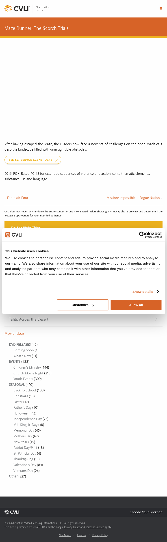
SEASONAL (17, 384)
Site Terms (65, 535)
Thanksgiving (23, 459)
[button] (146, 512)
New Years (21, 442)
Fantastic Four (17, 198)
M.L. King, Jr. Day (25, 425)
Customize (83, 305)
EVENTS (14, 361)
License (81, 535)
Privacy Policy (72, 527)
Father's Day (22, 407)
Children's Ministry (27, 367)
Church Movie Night (28, 373)
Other (13, 476)
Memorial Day (23, 430)
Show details (142, 292)
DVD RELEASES (20, 344)
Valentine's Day (24, 465)
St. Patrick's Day (24, 453)
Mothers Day (22, 436)
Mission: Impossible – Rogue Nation (133, 198)
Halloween (21, 413)
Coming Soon (23, 350)
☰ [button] (161, 8)
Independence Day (27, 419)
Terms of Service (95, 527)
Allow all (136, 305)
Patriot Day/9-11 (25, 447)
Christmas (20, 396)
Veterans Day (23, 471)
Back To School (24, 390)
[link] (26, 8)
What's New (22, 356)
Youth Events (23, 379)
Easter (17, 402)
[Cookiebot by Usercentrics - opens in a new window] (142, 234)
